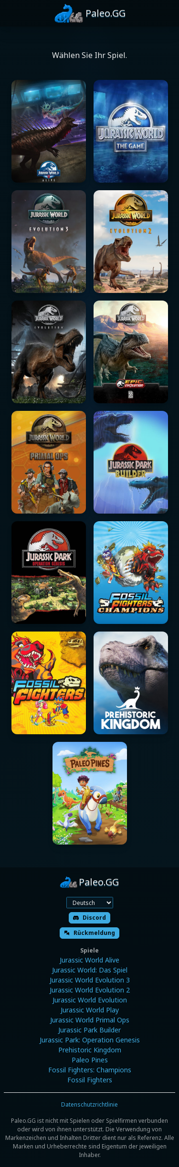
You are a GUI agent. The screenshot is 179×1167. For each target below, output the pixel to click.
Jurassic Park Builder (89, 1029)
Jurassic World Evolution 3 (90, 979)
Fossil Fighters (89, 1079)
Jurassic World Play (90, 1009)
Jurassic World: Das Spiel (89, 969)
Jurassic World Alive (89, 959)
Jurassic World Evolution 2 (90, 989)
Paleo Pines (90, 1059)
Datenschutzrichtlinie (89, 1104)
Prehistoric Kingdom (89, 1049)
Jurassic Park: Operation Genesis (90, 1039)
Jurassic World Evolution (90, 999)
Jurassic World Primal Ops (89, 1019)
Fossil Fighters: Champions (89, 1069)
